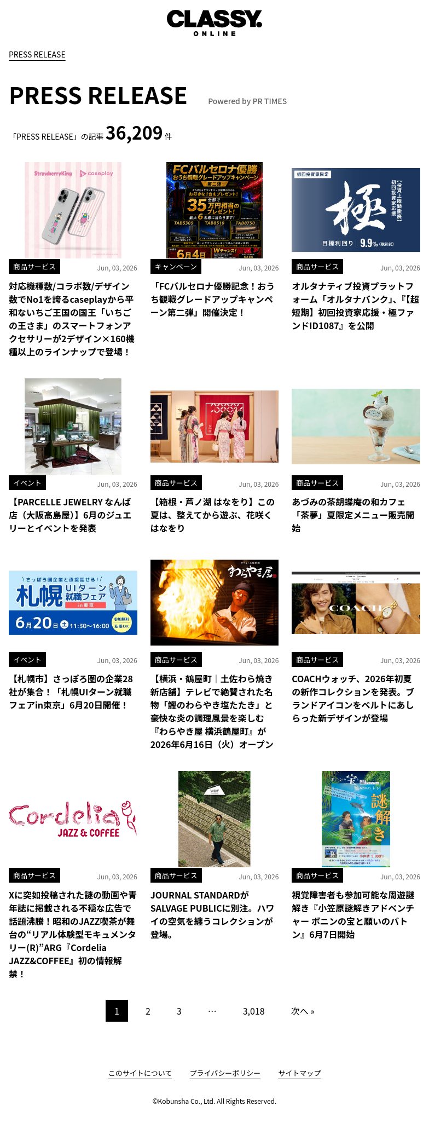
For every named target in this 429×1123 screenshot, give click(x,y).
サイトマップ (299, 1073)
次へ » (303, 1010)
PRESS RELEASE (37, 54)
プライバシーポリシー (224, 1073)
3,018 (254, 1010)
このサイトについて (140, 1073)
